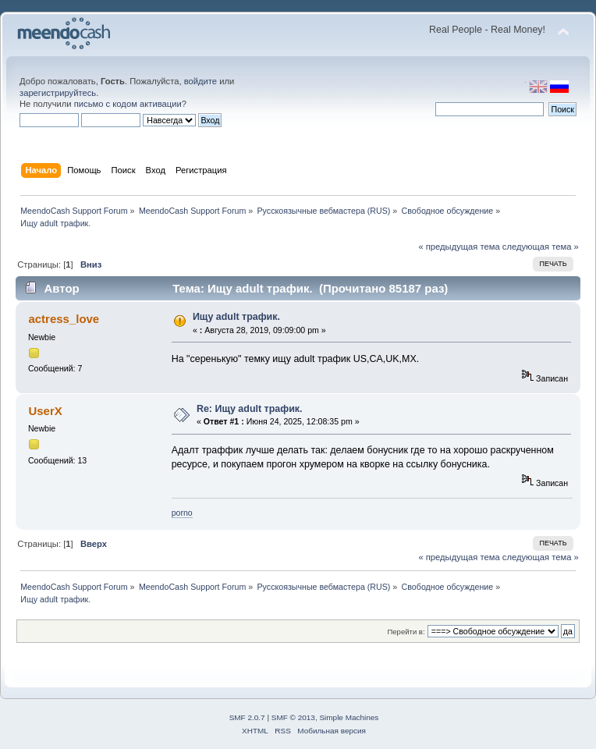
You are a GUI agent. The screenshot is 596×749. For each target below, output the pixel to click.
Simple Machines (348, 717)
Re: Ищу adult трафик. (250, 408)
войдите (200, 81)
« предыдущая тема (458, 246)
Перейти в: (405, 631)
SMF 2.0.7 (247, 717)
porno (182, 512)
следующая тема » (540, 246)
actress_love (63, 318)
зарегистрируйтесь (58, 93)
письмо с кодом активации (128, 103)
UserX (45, 410)
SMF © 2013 (293, 717)
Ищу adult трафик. (236, 316)
